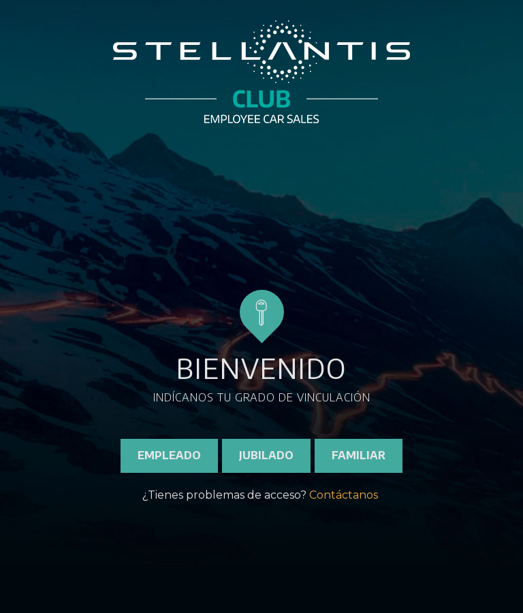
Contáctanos (343, 494)
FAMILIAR (358, 455)
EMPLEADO (169, 455)
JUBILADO (266, 455)
